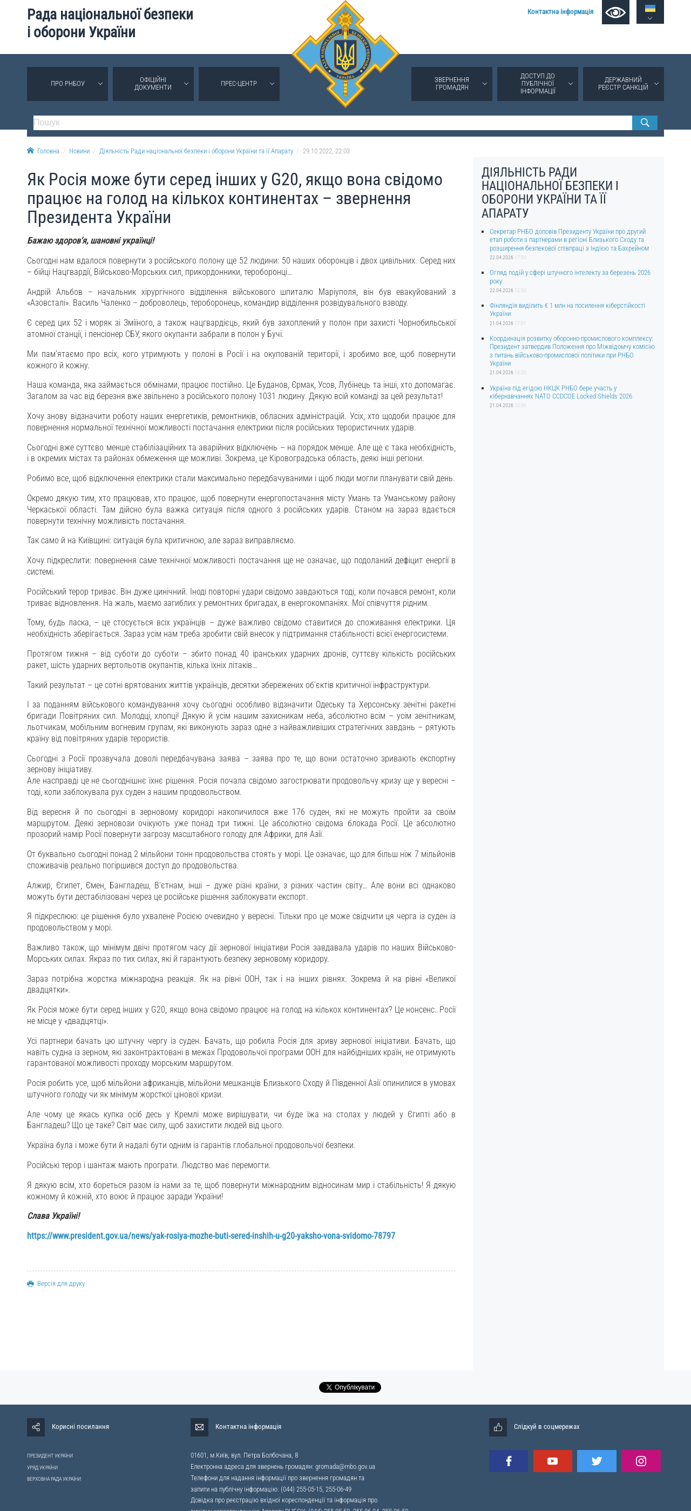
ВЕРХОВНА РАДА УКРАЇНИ (54, 1478)
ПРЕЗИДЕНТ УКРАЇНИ (50, 1455)
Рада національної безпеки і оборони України (110, 23)
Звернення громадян (452, 83)
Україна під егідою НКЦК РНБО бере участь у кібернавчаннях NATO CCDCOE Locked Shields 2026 (561, 392)
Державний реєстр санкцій (623, 83)
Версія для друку (56, 1283)
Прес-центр (239, 83)
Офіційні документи (153, 83)
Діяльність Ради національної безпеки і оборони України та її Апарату (196, 151)
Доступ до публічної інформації (537, 83)
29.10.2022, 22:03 (326, 151)
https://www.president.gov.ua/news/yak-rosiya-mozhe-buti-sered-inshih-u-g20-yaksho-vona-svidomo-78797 (211, 1236)
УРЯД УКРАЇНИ (42, 1467)
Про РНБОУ (68, 83)
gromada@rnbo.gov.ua (345, 1466)
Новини (79, 151)
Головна (43, 151)
